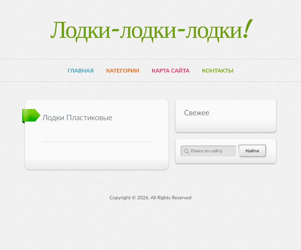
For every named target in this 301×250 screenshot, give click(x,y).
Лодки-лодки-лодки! (150, 29)
